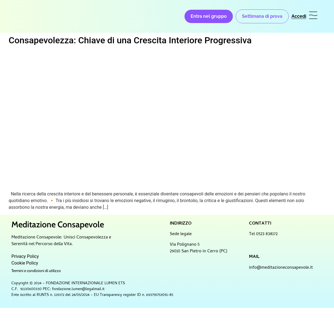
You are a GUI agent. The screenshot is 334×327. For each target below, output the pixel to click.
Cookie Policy (24, 263)
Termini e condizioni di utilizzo (36, 270)
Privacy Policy (25, 256)
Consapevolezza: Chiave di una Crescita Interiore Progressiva (130, 40)
